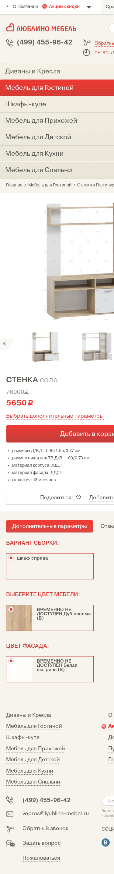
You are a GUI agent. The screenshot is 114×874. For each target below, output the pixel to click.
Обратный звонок (45, 828)
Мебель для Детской (33, 759)
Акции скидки (64, 6)
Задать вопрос (41, 843)
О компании (25, 6)
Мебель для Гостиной (34, 726)
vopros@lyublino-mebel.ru (55, 813)
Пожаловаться (41, 858)
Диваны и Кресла (28, 715)
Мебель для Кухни (29, 770)
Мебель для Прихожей (35, 748)
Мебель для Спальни (33, 781)
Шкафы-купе (23, 737)
